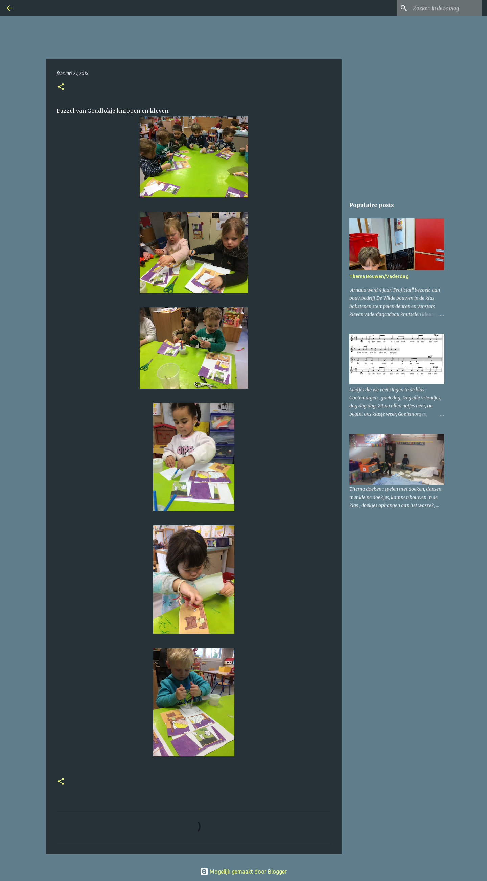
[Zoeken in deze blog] (446, 8)
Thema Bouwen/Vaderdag (379, 276)
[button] (61, 87)
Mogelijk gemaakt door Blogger (243, 871)
